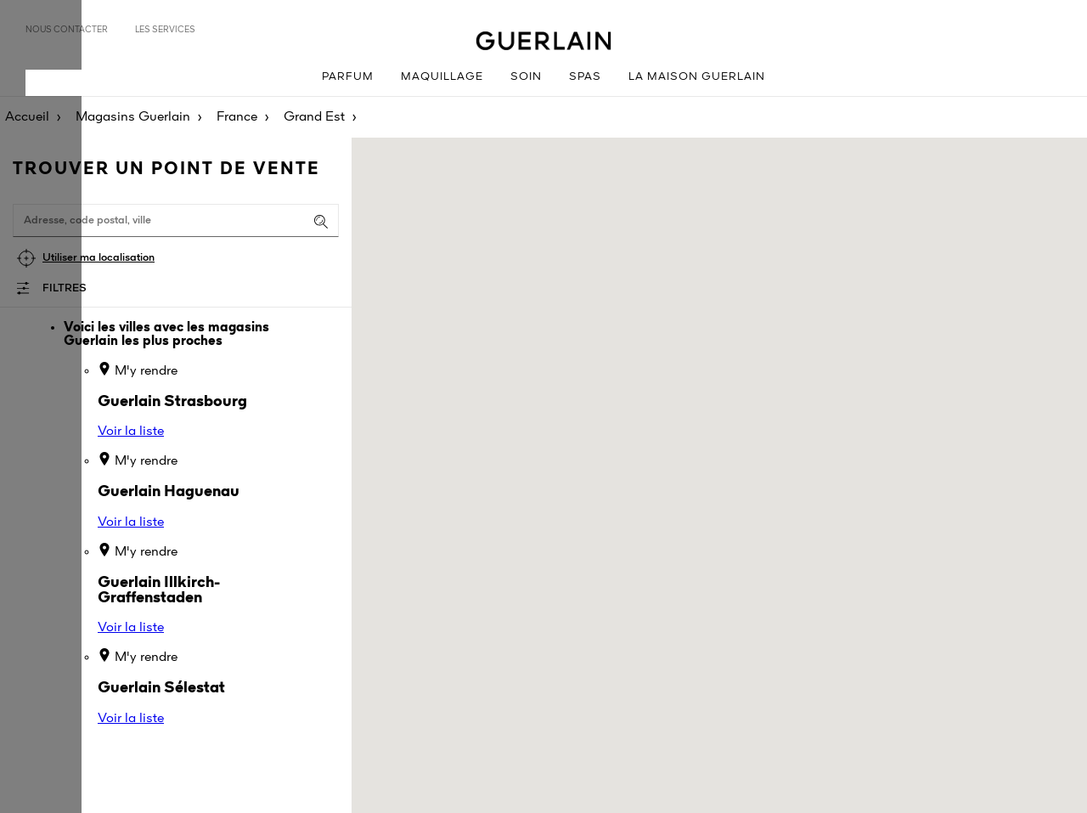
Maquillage (442, 76)
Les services (165, 29)
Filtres (64, 288)
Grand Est (314, 117)
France (237, 117)
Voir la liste (131, 431)
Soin (526, 76)
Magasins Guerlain (133, 117)
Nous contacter (66, 29)
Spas (585, 76)
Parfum (348, 76)
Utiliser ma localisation (98, 257)
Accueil (27, 117)
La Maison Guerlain (696, 76)
